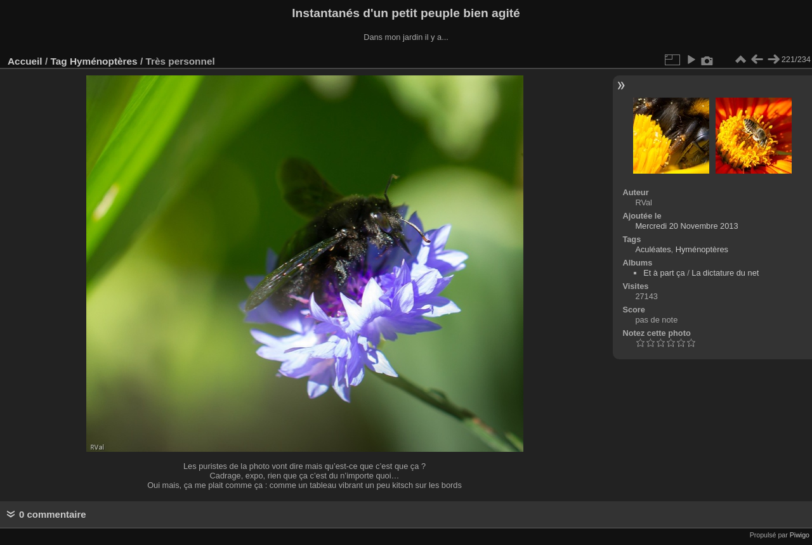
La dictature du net (725, 273)
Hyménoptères (104, 61)
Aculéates (653, 249)
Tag (58, 61)
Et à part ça (663, 273)
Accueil (25, 61)
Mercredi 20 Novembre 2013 (686, 226)
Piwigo (799, 535)
